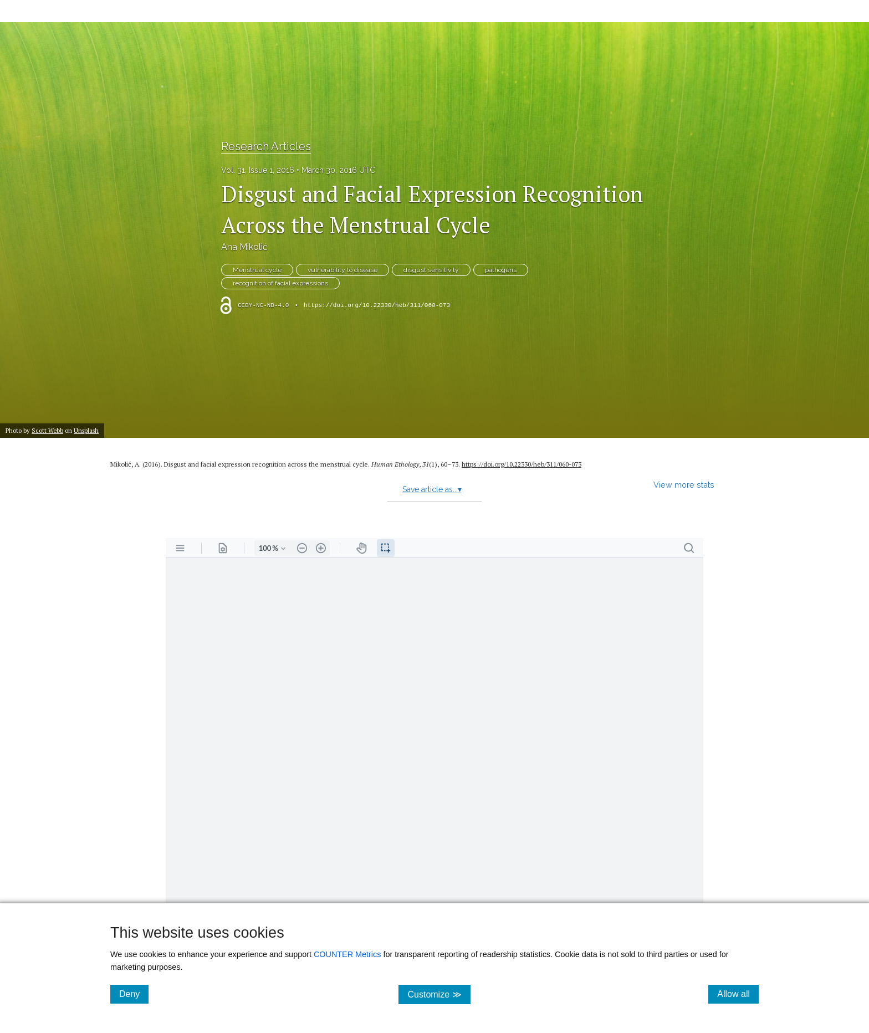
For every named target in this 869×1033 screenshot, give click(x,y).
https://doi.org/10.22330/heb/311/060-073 (377, 305)
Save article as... (432, 489)
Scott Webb (47, 430)
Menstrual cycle (257, 270)
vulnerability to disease (342, 270)
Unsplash (86, 430)
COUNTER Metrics (347, 954)
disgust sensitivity (431, 270)
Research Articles (266, 146)
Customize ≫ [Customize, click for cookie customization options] (438, 994)
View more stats (683, 484)
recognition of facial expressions (280, 283)
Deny (134, 994)
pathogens (501, 270)
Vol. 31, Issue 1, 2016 (257, 170)
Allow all (738, 994)
